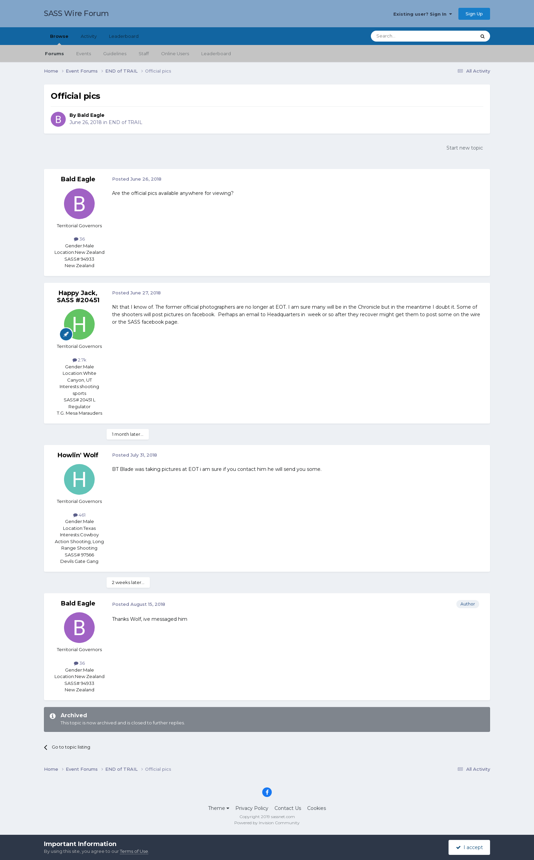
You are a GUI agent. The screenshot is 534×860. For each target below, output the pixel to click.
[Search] (407, 36)
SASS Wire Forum (76, 13)
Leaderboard (216, 53)
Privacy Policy (251, 808)
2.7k (80, 360)
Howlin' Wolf (78, 455)
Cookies (316, 808)
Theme (218, 808)
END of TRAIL (125, 122)
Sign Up (474, 13)
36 (79, 239)
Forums (54, 53)
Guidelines (114, 53)
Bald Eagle (91, 115)
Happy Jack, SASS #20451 (78, 296)
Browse (59, 39)
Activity (89, 36)
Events (83, 53)
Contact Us (287, 808)
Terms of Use (134, 851)
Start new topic (464, 148)
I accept (469, 847)
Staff (144, 53)
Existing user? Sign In (422, 14)
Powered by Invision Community (267, 822)
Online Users (175, 53)
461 (79, 515)
